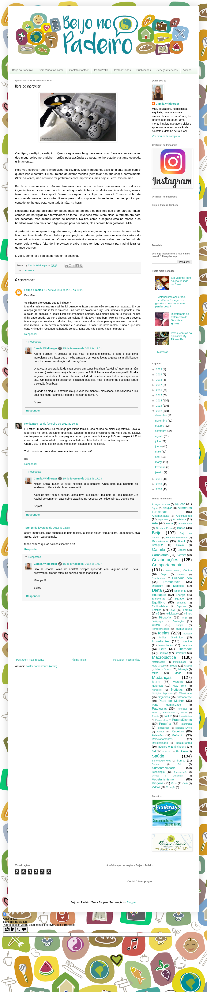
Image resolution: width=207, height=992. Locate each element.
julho (158, 441)
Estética (156, 609)
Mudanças (161, 677)
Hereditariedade (160, 629)
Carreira (181, 555)
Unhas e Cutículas (167, 775)
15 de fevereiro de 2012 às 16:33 (59, 423)
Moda (178, 672)
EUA (172, 609)
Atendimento (185, 523)
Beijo (156, 532)
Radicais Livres (183, 728)
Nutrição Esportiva (162, 693)
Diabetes (178, 585)
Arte (155, 523)
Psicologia (186, 723)
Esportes (181, 606)
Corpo (163, 574)
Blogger (131, 902)
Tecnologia (158, 771)
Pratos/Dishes (122, 70)
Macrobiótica (164, 657)
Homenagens (184, 628)
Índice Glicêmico (171, 637)
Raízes (160, 731)
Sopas (155, 764)
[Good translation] (9, 929)
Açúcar (180, 504)
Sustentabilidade (163, 768)
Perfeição (182, 709)
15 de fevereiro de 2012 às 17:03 (82, 478)
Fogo (184, 618)
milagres (188, 666)
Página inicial (79, 659)
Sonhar (181, 760)
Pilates (184, 712)
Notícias (177, 689)
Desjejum (157, 585)
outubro (160, 425)
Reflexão (178, 735)
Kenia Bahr (31, 423)
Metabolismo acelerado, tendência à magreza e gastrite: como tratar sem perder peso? (170, 301)
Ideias (163, 633)
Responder (30, 334)
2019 (159, 374)
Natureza (157, 685)
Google (179, 625)
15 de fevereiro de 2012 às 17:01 (82, 348)
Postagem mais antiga (126, 659)
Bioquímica (160, 541)
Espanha (181, 602)
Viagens (157, 783)
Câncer (182, 549)
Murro (156, 682)
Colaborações (165, 559)
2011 (159, 478)
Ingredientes (160, 641)
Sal (154, 751)
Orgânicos (164, 697)
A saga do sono (161, 504)
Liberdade (185, 649)
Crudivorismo (159, 578)
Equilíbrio (158, 602)
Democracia (171, 582)
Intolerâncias (165, 645)
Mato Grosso (159, 665)
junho (158, 446)
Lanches (187, 645)
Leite (162, 649)
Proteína (165, 724)
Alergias (167, 507)
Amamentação (160, 515)
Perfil (154, 712)
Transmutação (180, 772)
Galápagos (158, 621)
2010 (159, 484)
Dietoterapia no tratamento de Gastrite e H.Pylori (180, 318)
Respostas (34, 341)
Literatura (180, 653)
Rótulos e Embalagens (172, 746)
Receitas (29, 270)
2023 (159, 369)
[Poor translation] (21, 929)
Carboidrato (160, 555)
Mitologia (183, 669)
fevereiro (160, 467)
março (159, 462)
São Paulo (181, 751)
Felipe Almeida (33, 289)
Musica (178, 682)
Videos (187, 70)
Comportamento (167, 564)
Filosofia (165, 617)
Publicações (144, 70)
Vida (185, 783)
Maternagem (158, 662)
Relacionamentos (162, 739)
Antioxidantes (184, 515)
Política (168, 716)
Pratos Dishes (185, 716)
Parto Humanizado (166, 704)
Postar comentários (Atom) (41, 666)
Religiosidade (160, 742)
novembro (161, 420)
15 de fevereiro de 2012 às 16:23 (63, 289)
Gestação (178, 621)
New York (179, 685)
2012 (159, 410)
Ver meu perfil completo (166, 136)
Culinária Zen (182, 578)
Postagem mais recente (30, 659)
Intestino (187, 641)
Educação (159, 595)
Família (187, 609)
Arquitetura (179, 519)
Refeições (158, 735)
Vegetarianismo (163, 779)
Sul (179, 764)
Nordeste (157, 690)
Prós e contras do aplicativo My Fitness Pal (181, 336)
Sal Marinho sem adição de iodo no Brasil (181, 281)
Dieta (157, 590)
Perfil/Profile (101, 70)
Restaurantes (184, 742)
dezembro (161, 415)
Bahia (181, 528)
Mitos (155, 672)
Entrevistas (158, 598)
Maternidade (179, 662)
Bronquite (157, 545)
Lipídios (163, 653)
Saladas (166, 751)
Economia (180, 590)
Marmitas (162, 352)
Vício (174, 783)
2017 (159, 384)
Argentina (163, 519)
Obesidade (185, 693)
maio (158, 451)
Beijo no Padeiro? (22, 70)
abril (158, 456)
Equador (180, 598)
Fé (157, 613)
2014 (159, 400)
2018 (159, 379)
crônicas (182, 574)
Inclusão (187, 633)
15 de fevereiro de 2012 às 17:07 (82, 563)
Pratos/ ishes (161, 720)
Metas (173, 665)
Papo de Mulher (171, 701)
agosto (159, 436)
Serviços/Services (167, 70)
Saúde (158, 756)
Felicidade (171, 613)
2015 (159, 395)
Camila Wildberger (45, 348)
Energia (180, 594)
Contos (187, 570)
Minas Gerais (163, 669)
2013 (159, 405)
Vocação (170, 787)
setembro (161, 430)
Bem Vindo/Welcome (51, 70)
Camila (158, 549)
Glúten (156, 624)
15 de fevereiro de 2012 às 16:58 (50, 527)
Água (154, 508)
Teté (27, 527)
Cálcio (180, 545)
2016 (159, 390)
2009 (159, 489)
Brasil (181, 541)
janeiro (159, 472)
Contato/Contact (78, 70)
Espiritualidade (160, 606)
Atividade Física (164, 528)
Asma (169, 523)
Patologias (159, 708)
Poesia (155, 716)
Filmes (188, 613)
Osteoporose (184, 697)
